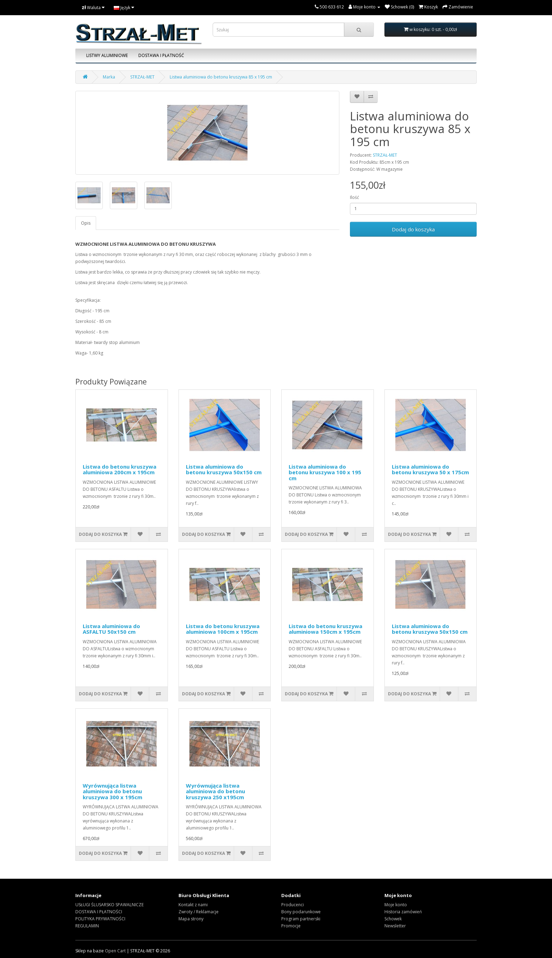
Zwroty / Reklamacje (198, 912)
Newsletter (395, 926)
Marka (109, 77)
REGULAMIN (87, 926)
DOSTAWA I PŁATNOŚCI (98, 912)
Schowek (393, 919)
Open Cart (115, 951)
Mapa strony (190, 919)
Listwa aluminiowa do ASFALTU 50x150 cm (111, 628)
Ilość (354, 197)
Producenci (292, 905)
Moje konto (395, 905)
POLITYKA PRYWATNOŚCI (100, 919)
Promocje (291, 926)
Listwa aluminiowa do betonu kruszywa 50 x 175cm (430, 469)
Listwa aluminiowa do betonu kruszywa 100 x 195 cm (325, 472)
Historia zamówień (403, 912)
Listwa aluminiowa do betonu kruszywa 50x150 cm (224, 469)
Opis (85, 223)
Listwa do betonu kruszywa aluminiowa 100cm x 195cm (222, 628)
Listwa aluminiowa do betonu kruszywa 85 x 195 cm (221, 77)
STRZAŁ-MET (142, 77)
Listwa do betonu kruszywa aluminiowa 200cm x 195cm (119, 469)
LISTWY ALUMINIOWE (107, 55)
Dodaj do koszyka (413, 229)
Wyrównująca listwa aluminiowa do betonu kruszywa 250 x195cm (215, 791)
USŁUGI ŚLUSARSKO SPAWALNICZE (109, 905)
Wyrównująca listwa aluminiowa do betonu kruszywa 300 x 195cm (112, 791)
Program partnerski (300, 919)
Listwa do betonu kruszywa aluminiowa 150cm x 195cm (325, 628)
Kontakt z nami (193, 905)
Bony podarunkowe (301, 912)
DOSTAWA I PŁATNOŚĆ (161, 55)
